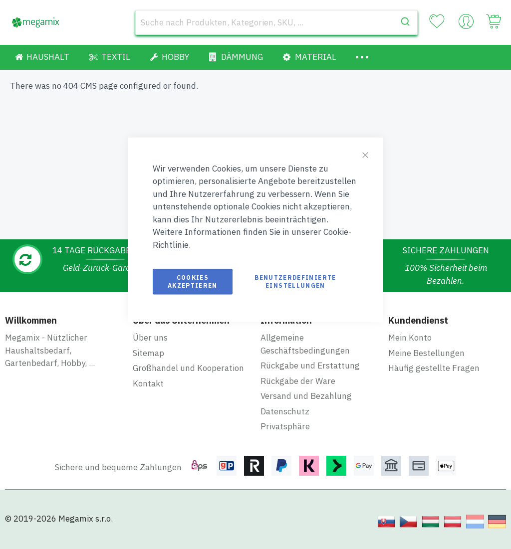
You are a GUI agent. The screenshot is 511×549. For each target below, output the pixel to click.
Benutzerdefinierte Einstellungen (295, 281)
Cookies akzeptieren (193, 281)
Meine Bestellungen (426, 353)
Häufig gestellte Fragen (434, 368)
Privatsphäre (285, 426)
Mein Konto (410, 337)
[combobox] (276, 22)
